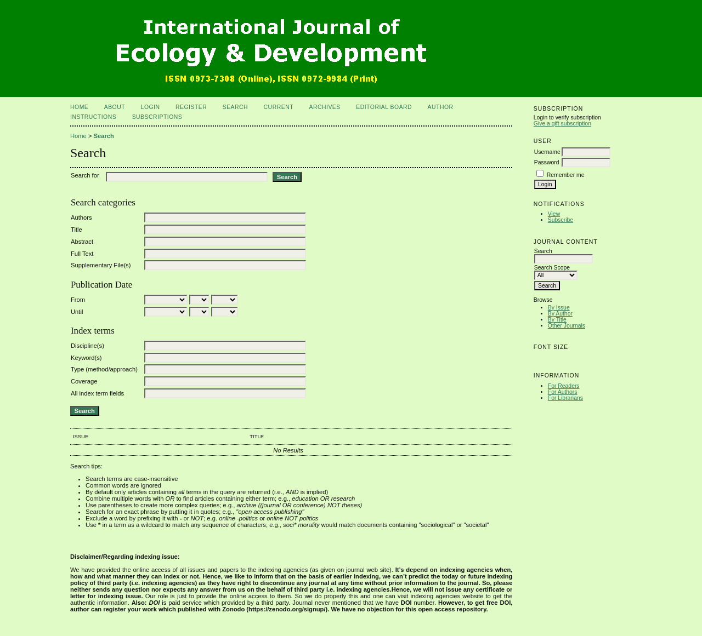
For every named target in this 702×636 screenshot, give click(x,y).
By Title (557, 320)
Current (278, 107)
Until (77, 311)
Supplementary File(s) (101, 265)
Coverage (84, 381)
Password (546, 162)
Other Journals (566, 326)
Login (150, 107)
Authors (81, 217)
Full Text (82, 253)
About (114, 107)
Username (547, 152)
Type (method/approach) (104, 369)
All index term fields (97, 393)
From (78, 299)
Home (79, 107)
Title (76, 229)
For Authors (563, 392)
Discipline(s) (87, 345)
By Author (560, 314)
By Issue (559, 308)
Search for (85, 175)
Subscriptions (157, 117)
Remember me (566, 175)
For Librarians (565, 398)
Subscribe (560, 220)
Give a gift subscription (562, 124)
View (554, 214)
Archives (324, 107)
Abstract (82, 241)
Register (191, 107)
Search (235, 107)
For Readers (564, 386)
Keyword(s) (86, 357)
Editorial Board (384, 107)
